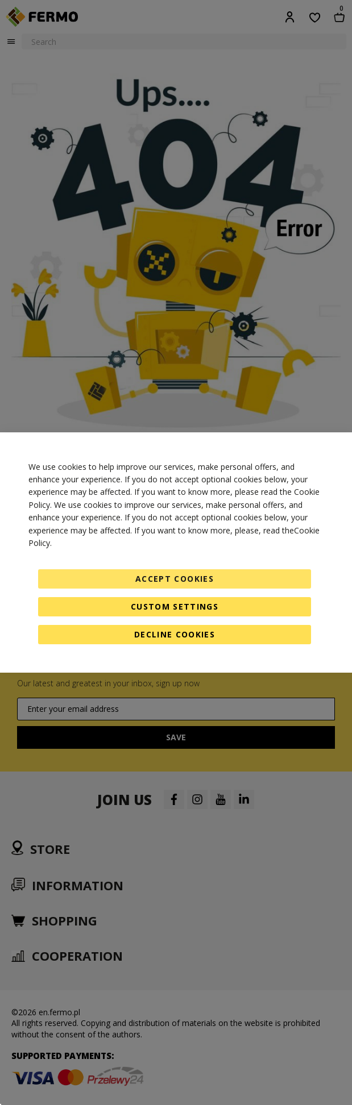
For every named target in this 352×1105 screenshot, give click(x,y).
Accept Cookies (174, 578)
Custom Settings (174, 606)
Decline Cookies (174, 634)
